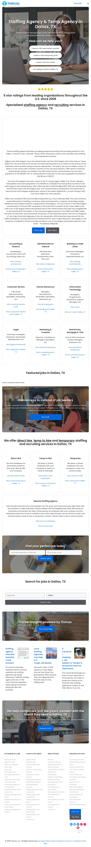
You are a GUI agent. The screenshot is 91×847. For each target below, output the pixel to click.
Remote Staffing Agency (45, 501)
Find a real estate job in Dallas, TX (75, 356)
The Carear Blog (45, 629)
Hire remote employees (45, 521)
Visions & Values (53, 767)
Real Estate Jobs (9, 772)
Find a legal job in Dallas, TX (16, 350)
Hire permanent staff (16, 476)
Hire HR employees (45, 304)
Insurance (72, 780)
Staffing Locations (54, 780)
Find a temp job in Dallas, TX (75, 482)
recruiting (61, 105)
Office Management (76, 787)
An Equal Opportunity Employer (51, 841)
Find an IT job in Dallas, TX (75, 312)
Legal (16, 329)
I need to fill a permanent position (46, 48)
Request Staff (45, 728)
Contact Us (30, 819)
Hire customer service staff (16, 305)
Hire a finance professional (16, 262)
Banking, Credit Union (76, 767)
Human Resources (45, 287)
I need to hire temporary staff (45, 55)
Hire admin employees (45, 264)
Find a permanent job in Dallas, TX (16, 482)
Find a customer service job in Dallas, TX (16, 312)
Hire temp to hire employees (45, 477)
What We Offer (31, 762)
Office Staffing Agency (33, 780)
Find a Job (38, 230)
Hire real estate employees (75, 348)
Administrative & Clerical (45, 245)
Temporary (75, 458)
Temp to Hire (45, 458)
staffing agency (35, 105)
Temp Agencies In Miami (56, 792)
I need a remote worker (45, 62)
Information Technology (75, 288)
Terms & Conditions (73, 841)
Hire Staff (78, 3)
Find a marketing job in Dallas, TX (45, 353)
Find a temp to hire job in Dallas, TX (45, 484)
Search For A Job (10, 760)
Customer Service (16, 287)
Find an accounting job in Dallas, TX (16, 270)
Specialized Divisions (55, 765)
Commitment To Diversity (56, 770)
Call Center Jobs (10, 782)
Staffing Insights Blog (55, 777)
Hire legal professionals (15, 344)
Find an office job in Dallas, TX (45, 270)
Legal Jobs (8, 770)
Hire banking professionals (75, 262)
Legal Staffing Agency (33, 782)
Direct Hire (16, 458)
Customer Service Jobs (12, 780)
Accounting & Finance (16, 245)
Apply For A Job (9, 762)
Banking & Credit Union (75, 245)
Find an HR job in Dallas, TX (45, 310)
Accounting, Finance (76, 760)
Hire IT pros (75, 307)
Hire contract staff (75, 476)
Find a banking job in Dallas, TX (75, 270)
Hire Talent (52, 230)
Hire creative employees (45, 347)
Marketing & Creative (45, 331)
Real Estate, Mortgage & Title (75, 331)
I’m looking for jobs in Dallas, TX (45, 69)
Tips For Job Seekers (11, 765)
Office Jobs (8, 767)
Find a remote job (45, 526)
